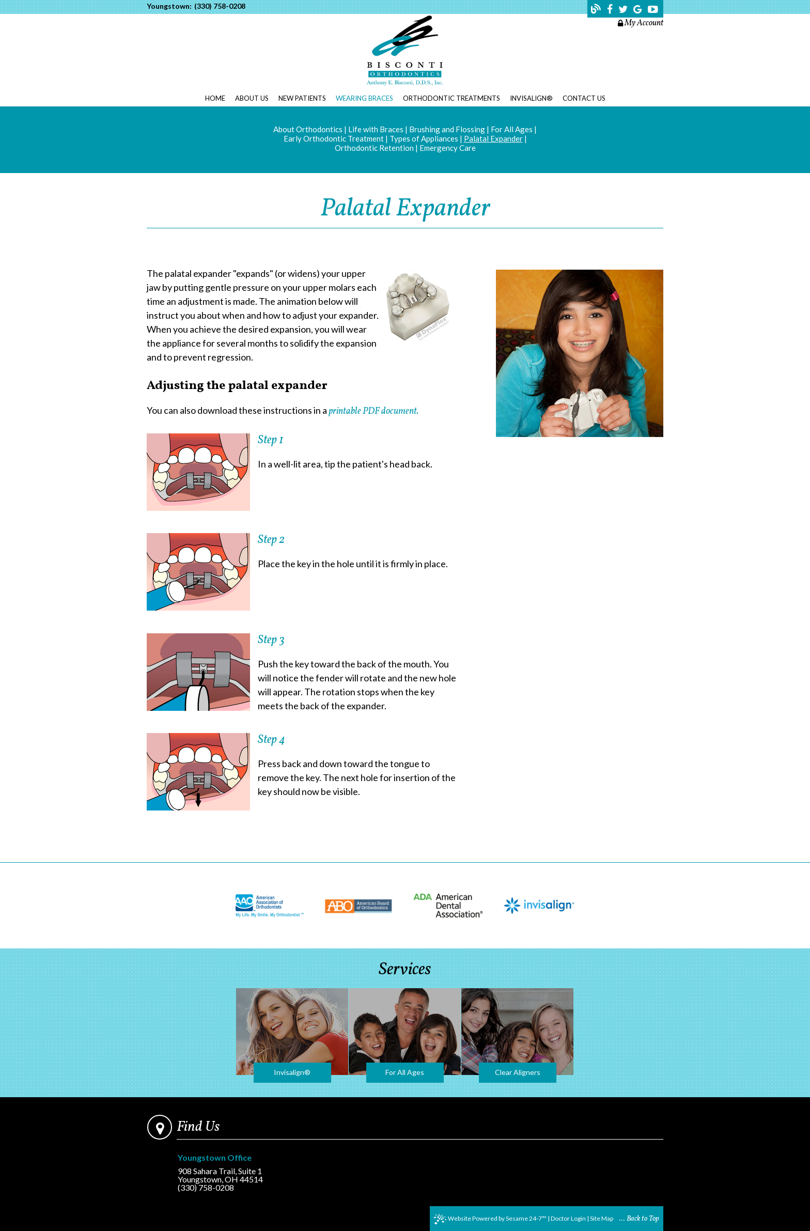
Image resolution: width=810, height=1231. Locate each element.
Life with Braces (375, 129)
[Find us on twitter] (624, 9)
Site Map (601, 1218)
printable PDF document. (373, 411)
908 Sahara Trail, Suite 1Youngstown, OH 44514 (226, 1169)
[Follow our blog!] (597, 10)
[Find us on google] (638, 9)
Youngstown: (169, 6)
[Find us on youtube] (653, 9)
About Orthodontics (307, 129)
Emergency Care (447, 147)
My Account (640, 23)
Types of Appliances (424, 138)
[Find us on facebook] (611, 9)
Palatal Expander (493, 138)
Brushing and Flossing (447, 129)
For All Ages (512, 129)
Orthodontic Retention (374, 147)
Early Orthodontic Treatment (334, 138)
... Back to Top (639, 1219)
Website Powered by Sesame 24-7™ (490, 1219)
